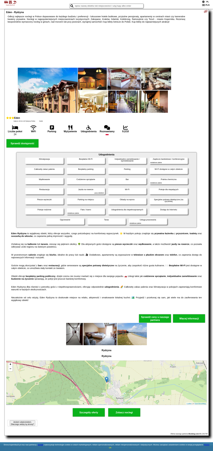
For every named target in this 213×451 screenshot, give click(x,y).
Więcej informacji (189, 318)
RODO (206, 445)
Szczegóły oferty (88, 412)
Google (40, 445)
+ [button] (10, 364)
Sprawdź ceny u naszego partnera (155, 318)
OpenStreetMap (200, 404)
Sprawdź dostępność (22, 143)
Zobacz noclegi (124, 412)
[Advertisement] (106, 45)
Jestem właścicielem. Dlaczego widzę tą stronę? (22, 423)
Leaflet (189, 404)
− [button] (10, 369)
